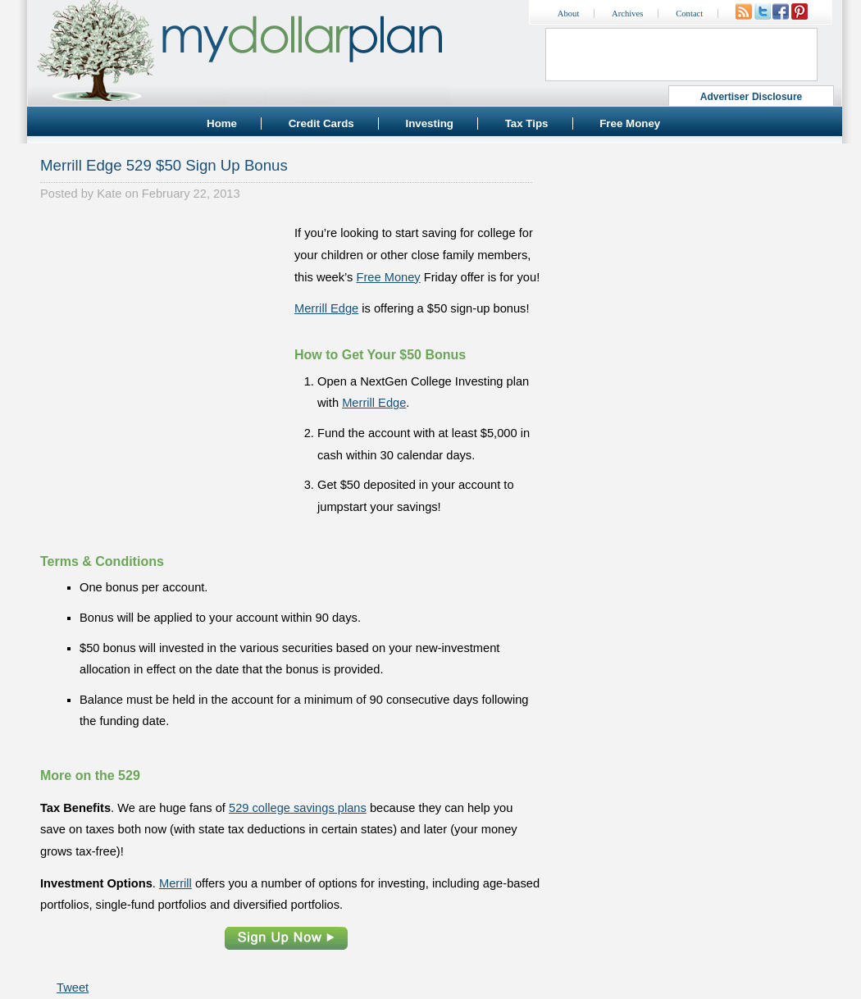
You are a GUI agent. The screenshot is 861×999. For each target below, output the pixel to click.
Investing (429, 123)
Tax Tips (527, 123)
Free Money (629, 123)
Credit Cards (321, 123)
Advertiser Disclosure (751, 97)
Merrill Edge (326, 308)
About (569, 13)
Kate (109, 193)
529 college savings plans (298, 807)
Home (222, 123)
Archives (627, 13)
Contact (689, 13)
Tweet (73, 987)
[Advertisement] (163, 324)
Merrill (175, 883)
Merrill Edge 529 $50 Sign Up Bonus (164, 165)
